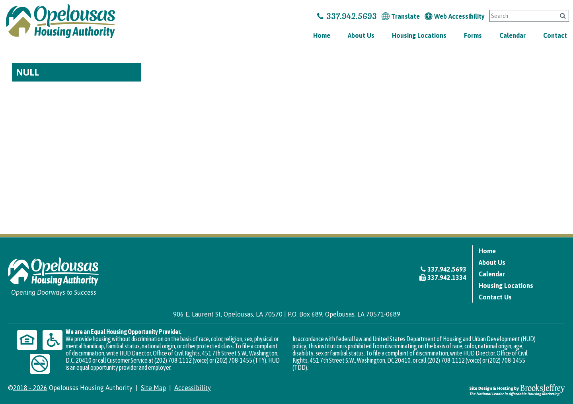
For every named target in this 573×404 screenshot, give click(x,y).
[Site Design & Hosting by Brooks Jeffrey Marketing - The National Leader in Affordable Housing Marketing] (517, 389)
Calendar (512, 35)
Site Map (153, 387)
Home (321, 35)
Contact (555, 35)
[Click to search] (563, 15)
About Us (361, 35)
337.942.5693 (347, 16)
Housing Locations (419, 35)
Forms (473, 35)
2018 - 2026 (30, 387)
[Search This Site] (522, 15)
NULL (27, 72)
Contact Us (495, 297)
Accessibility (192, 387)
